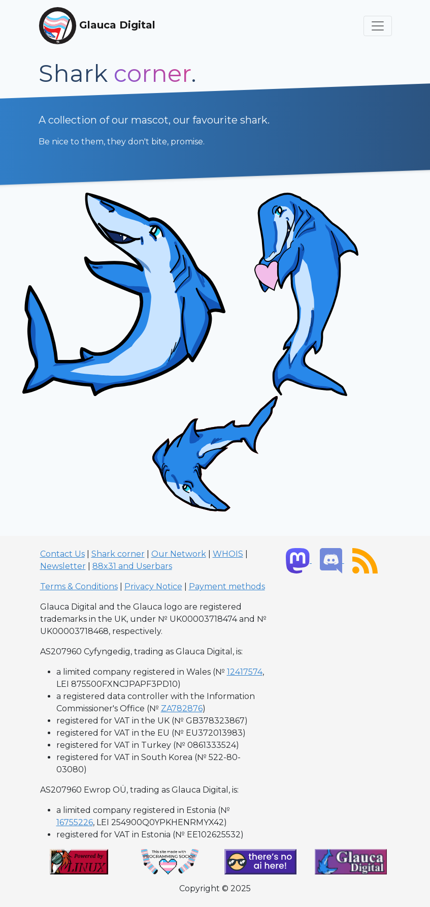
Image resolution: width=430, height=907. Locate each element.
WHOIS (228, 554)
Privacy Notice (153, 586)
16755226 (74, 822)
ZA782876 (182, 708)
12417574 (244, 672)
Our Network (178, 554)
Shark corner (118, 554)
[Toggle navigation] (377, 26)
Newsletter (63, 566)
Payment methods (227, 586)
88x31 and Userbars (132, 566)
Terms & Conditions (79, 586)
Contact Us (62, 554)
